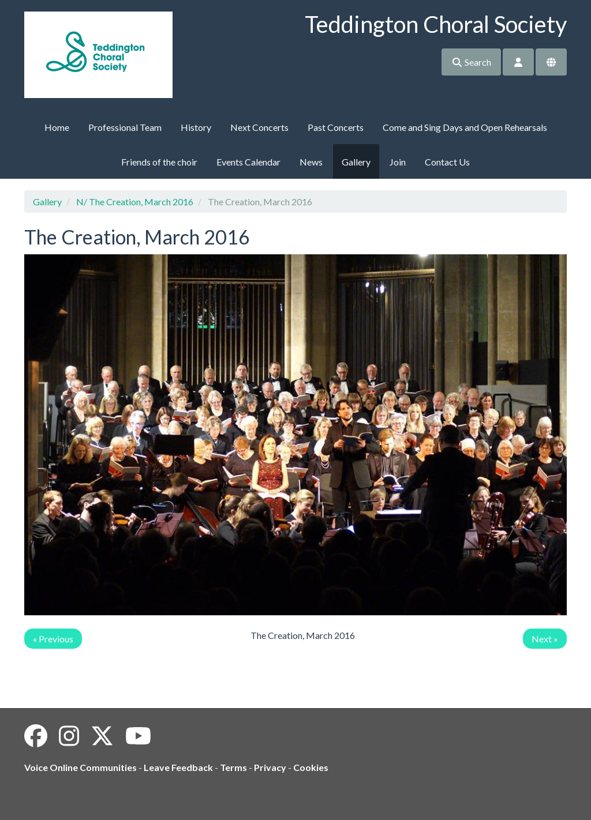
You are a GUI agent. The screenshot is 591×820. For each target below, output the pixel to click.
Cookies (310, 767)
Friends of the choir (159, 161)
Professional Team (125, 127)
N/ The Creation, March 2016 (134, 201)
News (311, 161)
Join (398, 161)
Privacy (270, 767)
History (196, 127)
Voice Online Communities (80, 767)
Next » (545, 638)
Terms (233, 767)
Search (471, 62)
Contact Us (447, 161)
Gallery (356, 161)
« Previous (53, 638)
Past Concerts (336, 127)
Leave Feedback (178, 767)
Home (56, 127)
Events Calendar (248, 161)
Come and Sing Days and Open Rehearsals (465, 127)
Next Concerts (259, 127)
